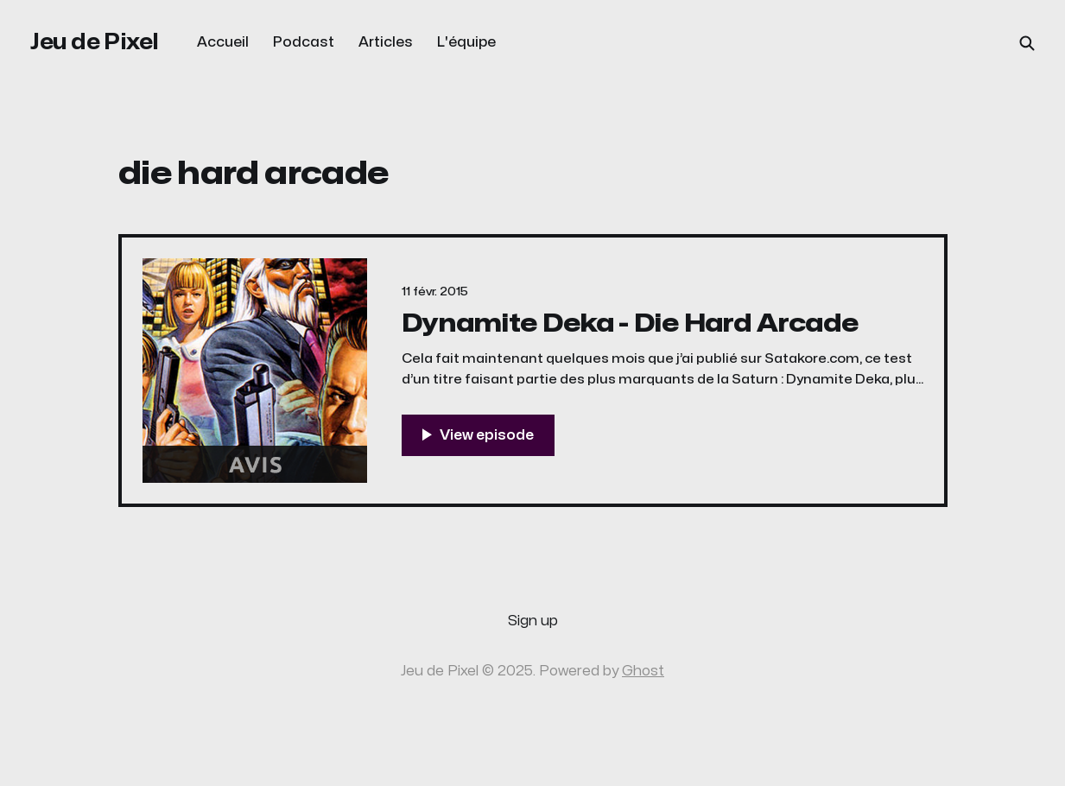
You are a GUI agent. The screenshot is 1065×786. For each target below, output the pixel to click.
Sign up (533, 621)
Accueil (223, 42)
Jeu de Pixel (94, 42)
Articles (385, 42)
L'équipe (466, 42)
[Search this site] (1027, 43)
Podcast (303, 42)
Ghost (643, 671)
